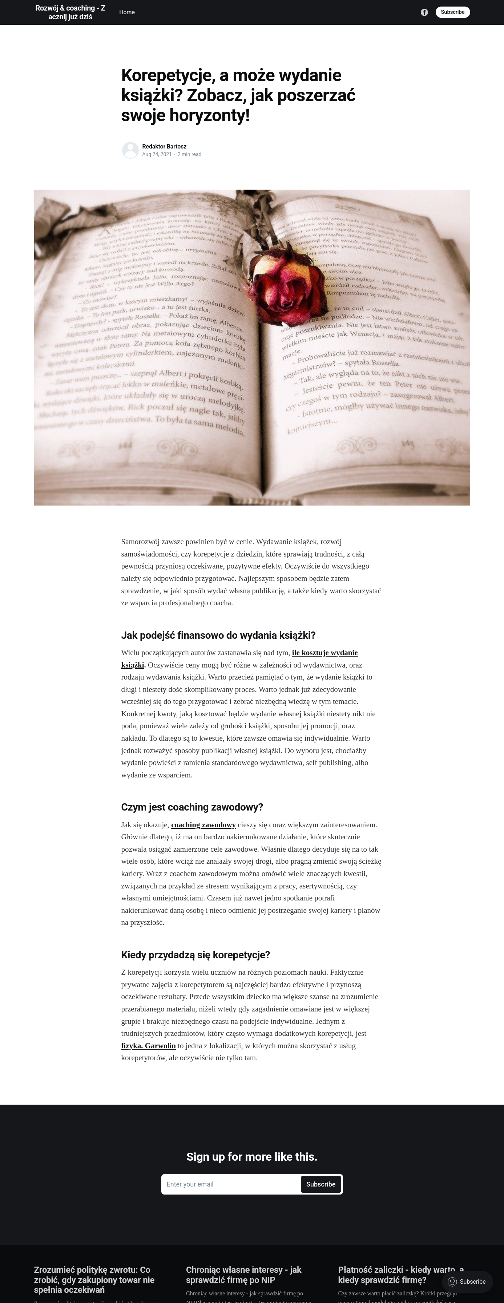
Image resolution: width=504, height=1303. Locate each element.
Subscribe (453, 12)
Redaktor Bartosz (164, 146)
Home (127, 12)
